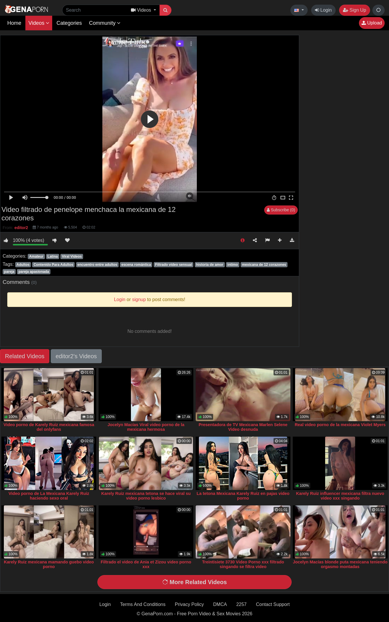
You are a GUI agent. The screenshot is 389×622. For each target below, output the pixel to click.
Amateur (36, 256)
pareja (9, 272)
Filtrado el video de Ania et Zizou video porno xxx (146, 564)
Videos (38, 23)
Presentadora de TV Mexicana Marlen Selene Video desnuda (243, 427)
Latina (53, 256)
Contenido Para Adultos (53, 265)
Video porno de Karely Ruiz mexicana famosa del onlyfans (48, 427)
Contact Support (273, 604)
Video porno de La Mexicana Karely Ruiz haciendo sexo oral (48, 495)
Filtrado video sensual (173, 265)
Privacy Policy (189, 604)
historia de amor (209, 265)
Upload (372, 22)
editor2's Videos (76, 356)
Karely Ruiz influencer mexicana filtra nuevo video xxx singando (340, 495)
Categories (69, 23)
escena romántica (136, 265)
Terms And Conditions (143, 604)
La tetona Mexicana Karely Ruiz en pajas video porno (243, 495)
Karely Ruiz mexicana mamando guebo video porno (49, 564)
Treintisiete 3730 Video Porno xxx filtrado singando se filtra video (243, 564)
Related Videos (24, 356)
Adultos (22, 265)
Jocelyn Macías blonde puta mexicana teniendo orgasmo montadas (340, 564)
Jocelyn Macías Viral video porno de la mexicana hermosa (146, 427)
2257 (241, 604)
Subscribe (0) (281, 210)
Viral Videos (72, 256)
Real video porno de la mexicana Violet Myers (340, 424)
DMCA (220, 604)
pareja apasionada (33, 272)
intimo (232, 265)
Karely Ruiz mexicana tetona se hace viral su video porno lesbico (145, 495)
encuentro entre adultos (97, 265)
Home (14, 23)
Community (104, 23)
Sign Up (354, 10)
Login (323, 10)
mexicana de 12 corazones (264, 265)
